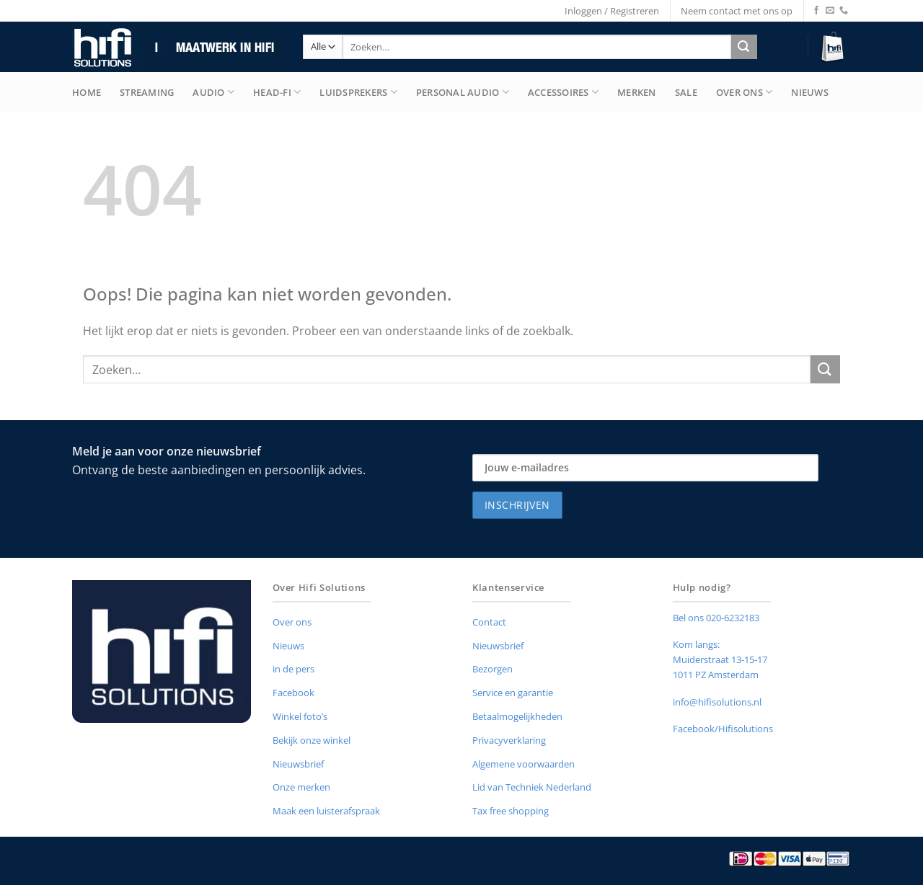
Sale (686, 92)
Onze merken (301, 787)
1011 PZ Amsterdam (716, 674)
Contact (489, 621)
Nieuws (810, 92)
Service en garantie (512, 692)
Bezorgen (492, 668)
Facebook (293, 692)
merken (636, 92)
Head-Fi (277, 92)
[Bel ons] (843, 11)
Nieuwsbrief (298, 763)
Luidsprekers (358, 92)
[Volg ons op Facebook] (816, 11)
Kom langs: (696, 644)
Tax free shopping (510, 810)
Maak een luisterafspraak (326, 810)
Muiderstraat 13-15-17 (720, 659)
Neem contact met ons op (736, 10)
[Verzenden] (743, 47)
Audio (213, 92)
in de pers (293, 668)
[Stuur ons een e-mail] (830, 11)
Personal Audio (462, 92)
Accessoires (563, 92)
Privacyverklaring (509, 740)
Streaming (147, 92)
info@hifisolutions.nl (717, 701)
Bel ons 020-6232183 (716, 617)
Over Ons (744, 92)
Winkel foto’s (300, 716)
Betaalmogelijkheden (517, 716)
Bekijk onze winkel (311, 740)
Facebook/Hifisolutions (723, 728)
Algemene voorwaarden (523, 763)
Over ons (292, 621)
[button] (834, 47)
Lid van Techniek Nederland (531, 787)
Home (86, 92)
